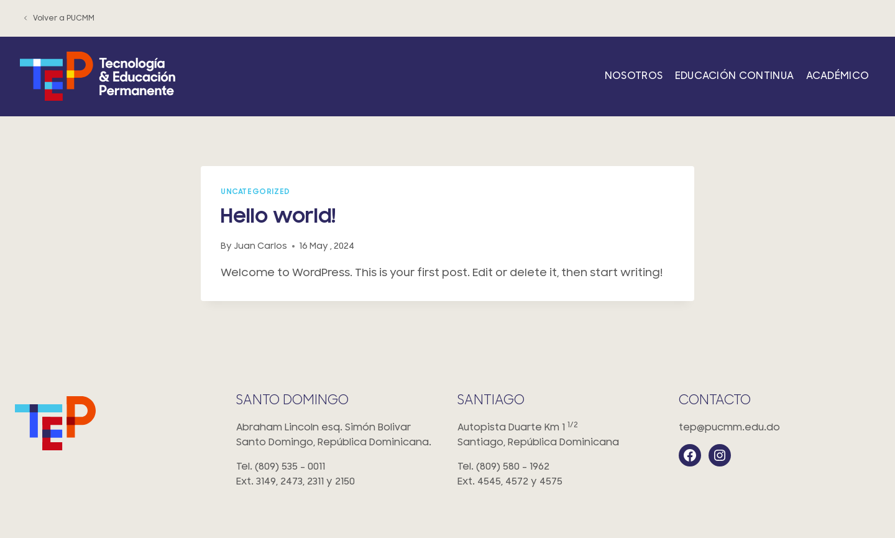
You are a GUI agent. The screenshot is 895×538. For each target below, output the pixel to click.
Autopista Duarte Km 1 (558, 436)
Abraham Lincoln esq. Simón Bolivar (337, 436)
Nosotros (634, 76)
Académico (838, 76)
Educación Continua (734, 76)
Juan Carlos (260, 246)
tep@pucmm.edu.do (729, 427)
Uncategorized (255, 191)
